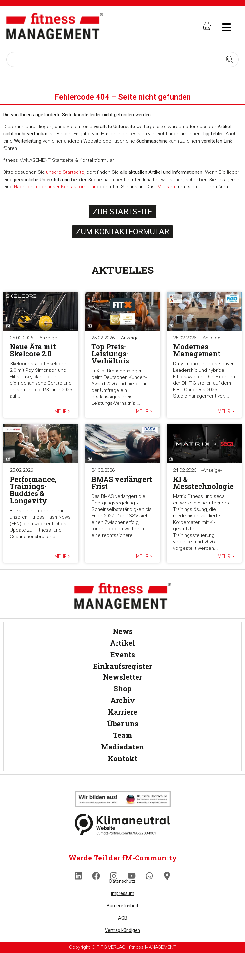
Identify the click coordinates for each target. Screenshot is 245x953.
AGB (122, 918)
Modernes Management (196, 350)
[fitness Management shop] (207, 26)
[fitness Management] (54, 26)
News (123, 631)
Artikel (122, 643)
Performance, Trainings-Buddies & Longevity (33, 489)
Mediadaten (122, 746)
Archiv (122, 700)
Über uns (122, 723)
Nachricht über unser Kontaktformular (55, 187)
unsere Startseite (65, 172)
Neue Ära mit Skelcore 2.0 (33, 350)
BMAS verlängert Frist (121, 482)
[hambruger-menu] (222, 26)
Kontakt (122, 758)
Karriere (122, 711)
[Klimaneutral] (123, 799)
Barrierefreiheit (122, 905)
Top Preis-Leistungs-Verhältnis (110, 353)
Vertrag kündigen (122, 930)
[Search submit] (229, 59)
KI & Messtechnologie (203, 482)
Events (122, 654)
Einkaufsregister (122, 666)
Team (122, 735)
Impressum (122, 893)
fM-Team (165, 187)
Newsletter (122, 677)
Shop (123, 688)
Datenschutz (122, 881)
